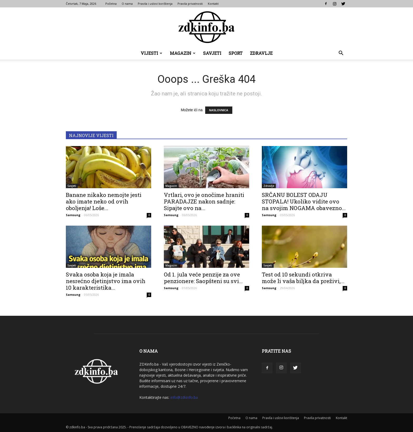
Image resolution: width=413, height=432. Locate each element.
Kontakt (213, 4)
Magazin (182, 53)
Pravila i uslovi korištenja (155, 4)
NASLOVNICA (218, 110)
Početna (111, 4)
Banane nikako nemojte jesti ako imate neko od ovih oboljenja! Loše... (103, 201)
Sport (236, 53)
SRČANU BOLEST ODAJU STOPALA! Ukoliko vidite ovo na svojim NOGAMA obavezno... (304, 201)
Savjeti (212, 53)
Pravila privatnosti (190, 4)
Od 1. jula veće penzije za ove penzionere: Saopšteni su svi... (203, 278)
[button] (341, 53)
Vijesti (151, 53)
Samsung (73, 215)
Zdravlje (261, 53)
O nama (127, 4)
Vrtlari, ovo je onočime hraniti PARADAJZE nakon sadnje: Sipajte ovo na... (204, 201)
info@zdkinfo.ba (184, 397)
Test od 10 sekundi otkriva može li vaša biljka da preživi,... (303, 278)
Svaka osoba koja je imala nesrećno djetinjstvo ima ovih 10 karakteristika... (105, 281)
